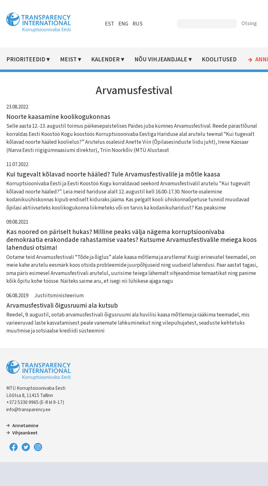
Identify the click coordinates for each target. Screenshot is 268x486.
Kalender (105, 60)
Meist (68, 60)
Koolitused (219, 60)
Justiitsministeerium (59, 295)
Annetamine (25, 425)
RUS (138, 23)
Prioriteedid (25, 60)
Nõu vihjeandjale (160, 60)
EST (109, 23)
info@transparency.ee (28, 409)
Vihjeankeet (25, 433)
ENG (123, 23)
